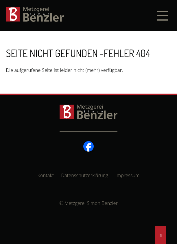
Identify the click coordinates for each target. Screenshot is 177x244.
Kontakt (45, 175)
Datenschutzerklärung (84, 175)
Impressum (127, 175)
